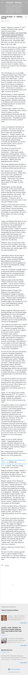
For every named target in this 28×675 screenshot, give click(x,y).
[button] (26, 17)
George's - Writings (14, 2)
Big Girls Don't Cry (6, 650)
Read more (23, 623)
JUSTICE (7, 565)
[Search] (26, 3)
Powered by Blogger (14, 669)
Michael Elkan (17, 672)
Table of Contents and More (9, 610)
